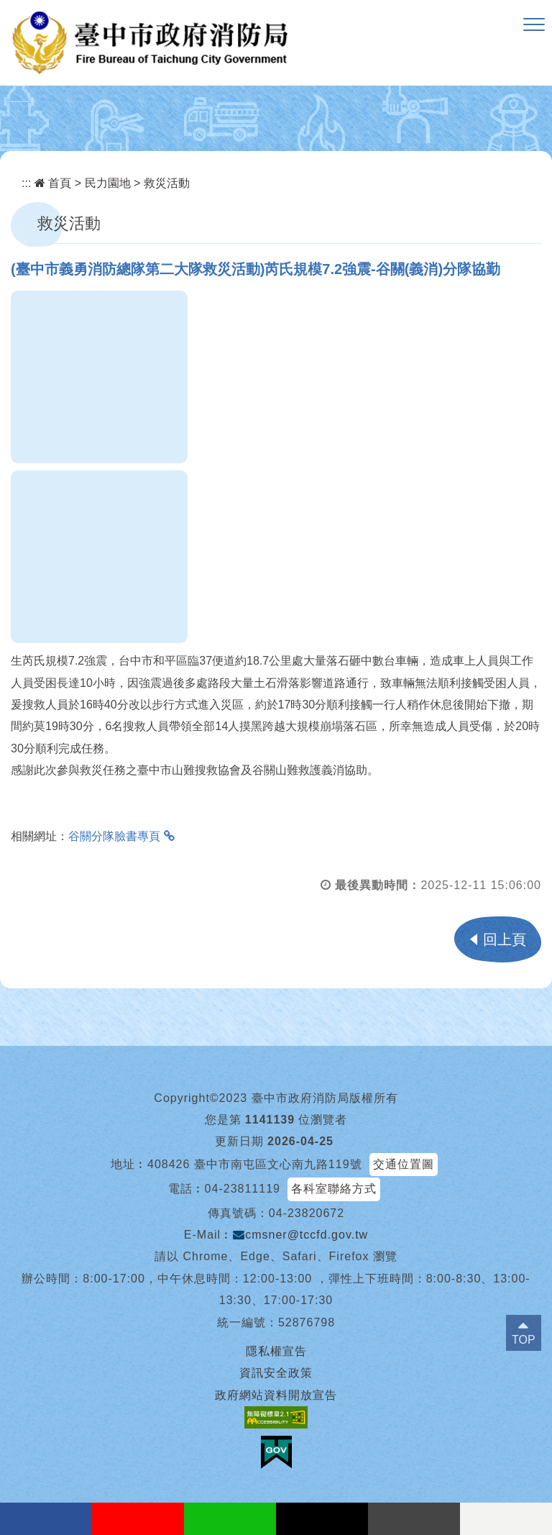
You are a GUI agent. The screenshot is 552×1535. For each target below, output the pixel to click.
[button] (534, 25)
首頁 (52, 183)
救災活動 (167, 183)
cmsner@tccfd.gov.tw (300, 1235)
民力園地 (108, 183)
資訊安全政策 (276, 1373)
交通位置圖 (403, 1164)
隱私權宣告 (276, 1351)
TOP (523, 1340)
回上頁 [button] (504, 939)
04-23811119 (242, 1189)
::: (26, 183)
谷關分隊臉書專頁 (114, 836)
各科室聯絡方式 (334, 1189)
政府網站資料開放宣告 (276, 1395)
